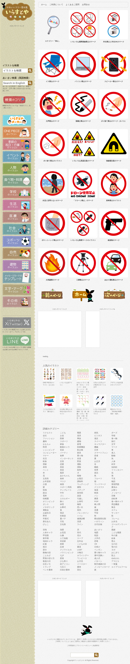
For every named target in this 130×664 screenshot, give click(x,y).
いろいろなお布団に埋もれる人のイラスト (100, 411)
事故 (79, 438)
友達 (79, 458)
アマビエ (115, 561)
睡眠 (96, 467)
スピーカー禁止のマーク (113, 81)
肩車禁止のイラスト (113, 200)
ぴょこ (46, 524)
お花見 (63, 532)
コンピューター (49, 453)
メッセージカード (102, 567)
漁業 (62, 530)
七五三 (63, 567)
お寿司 (80, 501)
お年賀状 (47, 481)
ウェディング (83, 484)
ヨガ (113, 550)
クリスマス (99, 487)
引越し (80, 498)
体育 (62, 504)
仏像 (62, 535)
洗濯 (79, 521)
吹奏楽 (63, 516)
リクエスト (48, 433)
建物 (79, 441)
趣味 (45, 441)
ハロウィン (99, 521)
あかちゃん (65, 476)
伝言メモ (47, 564)
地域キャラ (48, 541)
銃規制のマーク (114, 240)
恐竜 (96, 541)
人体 (113, 461)
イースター (82, 564)
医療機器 (81, 447)
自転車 (114, 498)
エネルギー (65, 498)
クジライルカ (66, 550)
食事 (62, 455)
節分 (45, 550)
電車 (45, 496)
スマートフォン (101, 453)
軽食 (45, 461)
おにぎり (115, 552)
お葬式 (63, 507)
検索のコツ (24, 105)
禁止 (113, 541)
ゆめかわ (115, 558)
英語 (62, 513)
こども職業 (116, 532)
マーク (114, 447)
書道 (79, 547)
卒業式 (46, 518)
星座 (62, 558)
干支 (113, 478)
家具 (79, 453)
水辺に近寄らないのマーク (52, 200)
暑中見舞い (99, 555)
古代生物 (98, 524)
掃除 (79, 467)
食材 (62, 478)
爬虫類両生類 (100, 518)
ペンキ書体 (48, 570)
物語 (113, 481)
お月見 (80, 561)
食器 (96, 490)
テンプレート (66, 490)
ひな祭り (64, 561)
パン (96, 496)
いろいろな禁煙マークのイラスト (83, 240)
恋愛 (62, 464)
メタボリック (49, 507)
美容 (62, 470)
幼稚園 (46, 498)
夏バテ (63, 518)
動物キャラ (65, 447)
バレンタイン (83, 513)
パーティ (64, 453)
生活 (45, 458)
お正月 (97, 461)
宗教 (113, 496)
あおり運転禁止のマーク (113, 280)
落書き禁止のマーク (83, 121)
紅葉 (45, 544)
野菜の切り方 (49, 558)
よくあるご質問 (72, 4)
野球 (45, 516)
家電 (79, 444)
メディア (81, 490)
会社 (45, 435)
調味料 (80, 481)
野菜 (79, 461)
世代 (79, 532)
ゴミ (62, 496)
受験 (45, 464)
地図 (96, 532)
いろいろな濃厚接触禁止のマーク (83, 42)
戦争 (79, 470)
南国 (62, 484)
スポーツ (64, 441)
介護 (45, 484)
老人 (113, 453)
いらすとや (80, 660)
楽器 (79, 496)
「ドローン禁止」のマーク (83, 200)
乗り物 (80, 455)
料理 (45, 447)
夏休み (114, 487)
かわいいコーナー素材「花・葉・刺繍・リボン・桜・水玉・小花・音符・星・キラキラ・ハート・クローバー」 (83, 415)
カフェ (114, 510)
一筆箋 (114, 564)
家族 (62, 444)
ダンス (46, 504)
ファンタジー (117, 470)
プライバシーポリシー (84, 645)
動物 (113, 455)
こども (63, 433)
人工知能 (64, 538)
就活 (96, 473)
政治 (45, 493)
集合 (113, 507)
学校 (113, 435)
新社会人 (47, 521)
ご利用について (56, 4)
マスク (63, 481)
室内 (79, 510)
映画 (96, 493)
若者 (96, 455)
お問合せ (86, 4)
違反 (96, 438)
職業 (79, 433)
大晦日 (80, 552)
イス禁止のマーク (52, 81)
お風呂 (80, 478)
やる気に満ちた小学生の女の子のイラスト (66, 411)
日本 (96, 450)
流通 (96, 510)
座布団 (80, 493)
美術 (62, 467)
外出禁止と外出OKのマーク (113, 42)
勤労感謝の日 (100, 564)
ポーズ (114, 433)
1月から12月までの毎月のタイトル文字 (100, 385)
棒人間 (97, 504)
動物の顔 (47, 552)
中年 (62, 493)
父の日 (114, 544)
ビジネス (98, 435)
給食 (113, 538)
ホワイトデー (83, 555)
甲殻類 (46, 535)
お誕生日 (47, 513)
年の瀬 (114, 535)
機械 (96, 447)
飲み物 (80, 450)
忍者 (62, 547)
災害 (62, 461)
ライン (80, 524)
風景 (62, 473)
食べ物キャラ (117, 501)
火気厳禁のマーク (52, 280)
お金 (62, 435)
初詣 (96, 535)
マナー (46, 455)
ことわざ (47, 555)
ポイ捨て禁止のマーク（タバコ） (113, 121)
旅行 (113, 441)
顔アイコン (65, 564)
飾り (62, 501)
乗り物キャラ (100, 552)
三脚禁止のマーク (83, 280)
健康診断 (81, 518)
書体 (79, 567)
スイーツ (98, 441)
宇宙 (96, 513)
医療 (62, 438)
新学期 (46, 538)
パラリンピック (67, 552)
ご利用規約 (71, 645)
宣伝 (79, 570)
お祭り (114, 490)
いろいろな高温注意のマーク (83, 161)
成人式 (97, 558)
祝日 (45, 547)
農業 (96, 498)
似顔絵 (114, 467)
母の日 (114, 547)
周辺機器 (115, 504)
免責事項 (96, 645)
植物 (79, 476)
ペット (46, 470)
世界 (96, 470)
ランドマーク (100, 484)
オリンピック (49, 501)
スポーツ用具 (66, 487)
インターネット (67, 458)
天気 (62, 521)
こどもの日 (82, 544)
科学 (113, 464)
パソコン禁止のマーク (83, 81)
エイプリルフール (119, 567)
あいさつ (98, 530)
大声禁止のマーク (52, 121)
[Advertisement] (17, 44)
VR (95, 544)
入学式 (97, 538)
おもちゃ (47, 444)
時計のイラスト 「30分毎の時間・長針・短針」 (116, 411)
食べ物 (114, 438)
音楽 (62, 450)
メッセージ (116, 493)
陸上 (113, 555)
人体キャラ (48, 532)
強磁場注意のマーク (113, 161)
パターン (98, 561)
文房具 (46, 478)
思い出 (80, 507)
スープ (80, 538)
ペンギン (98, 550)
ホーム (44, 4)
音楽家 (63, 541)
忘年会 (80, 541)
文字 (113, 444)
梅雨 (79, 504)
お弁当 (114, 521)
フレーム (115, 518)
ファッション (49, 438)
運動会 (46, 510)
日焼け (97, 547)
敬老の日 (47, 561)
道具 (79, 435)
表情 (45, 467)
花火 (79, 535)
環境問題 (115, 484)
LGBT (79, 550)
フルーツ (98, 478)
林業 (62, 544)
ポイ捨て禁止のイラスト (52, 161)
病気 (96, 433)
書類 (79, 487)
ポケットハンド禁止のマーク (53, 240)
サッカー (115, 513)
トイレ (80, 516)
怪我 (45, 490)
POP (96, 501)
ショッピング (49, 450)
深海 (45, 530)
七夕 (62, 555)
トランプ (47, 567)
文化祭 (63, 524)
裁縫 (113, 530)
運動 (79, 464)
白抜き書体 (65, 570)
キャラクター (100, 444)
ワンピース (82, 558)
